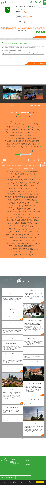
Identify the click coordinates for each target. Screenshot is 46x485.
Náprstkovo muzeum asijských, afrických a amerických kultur (22, 223)
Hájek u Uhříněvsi (41, 28)
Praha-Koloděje (28, 137)
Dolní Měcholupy (23, 28)
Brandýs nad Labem (16, 122)
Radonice (14, 141)
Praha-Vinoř (31, 140)
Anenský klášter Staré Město (33, 227)
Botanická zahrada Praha (30, 176)
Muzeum (18, 168)
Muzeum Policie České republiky (30, 202)
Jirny (30, 128)
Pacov (25, 132)
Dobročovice (36, 123)
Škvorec (13, 143)
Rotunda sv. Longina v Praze (14, 205)
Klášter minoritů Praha (30, 200)
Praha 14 (9, 134)
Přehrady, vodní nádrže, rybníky (8, 162)
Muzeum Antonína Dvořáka (14, 202)
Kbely (37, 128)
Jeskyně (25, 165)
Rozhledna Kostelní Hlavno (29, 233)
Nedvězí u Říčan (30, 131)
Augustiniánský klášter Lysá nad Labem (16, 193)
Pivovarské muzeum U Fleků (29, 225)
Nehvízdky (37, 131)
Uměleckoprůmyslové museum (23, 222)
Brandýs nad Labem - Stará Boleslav (31, 122)
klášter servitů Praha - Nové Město (29, 219)
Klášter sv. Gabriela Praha (13, 253)
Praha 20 (25, 134)
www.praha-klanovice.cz (28, 23)
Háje (37, 28)
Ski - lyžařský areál (33, 160)
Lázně (30, 165)
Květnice (39, 129)
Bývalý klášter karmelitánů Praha (14, 211)
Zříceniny (3, 165)
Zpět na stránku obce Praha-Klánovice (38, 63)
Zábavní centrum (25, 168)
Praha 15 (14, 134)
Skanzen (40, 160)
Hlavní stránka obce (42, 37)
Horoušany (9, 128)
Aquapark (20, 160)
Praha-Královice (13, 138)
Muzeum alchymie (32, 207)
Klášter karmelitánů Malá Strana (13, 242)
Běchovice (10, 27)
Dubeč (34, 28)
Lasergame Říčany (31, 174)
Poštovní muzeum (23, 197)
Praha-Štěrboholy (9, 140)
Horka (13, 126)
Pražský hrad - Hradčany (33, 243)
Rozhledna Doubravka (11, 173)
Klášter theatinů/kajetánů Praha (28, 245)
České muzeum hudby (13, 240)
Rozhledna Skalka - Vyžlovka (13, 184)
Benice (13, 27)
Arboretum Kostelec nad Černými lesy (19, 190)
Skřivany (8, 143)
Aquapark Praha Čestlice (28, 178)
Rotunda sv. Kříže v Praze (29, 230)
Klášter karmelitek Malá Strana (13, 234)
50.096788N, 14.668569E (27, 16)
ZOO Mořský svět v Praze (12, 194)
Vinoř (19, 146)
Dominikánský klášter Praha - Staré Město (28, 217)
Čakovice (35, 27)
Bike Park (43, 165)
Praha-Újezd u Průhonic (21, 140)
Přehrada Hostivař (16, 178)
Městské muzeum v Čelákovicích (17, 174)
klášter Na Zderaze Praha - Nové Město (15, 227)
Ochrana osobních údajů (8, 477)
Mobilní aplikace (28, 473)
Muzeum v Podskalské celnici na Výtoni (18, 231)
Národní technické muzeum (16, 200)
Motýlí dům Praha (35, 199)
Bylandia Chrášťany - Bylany (23, 199)
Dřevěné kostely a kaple (11, 165)
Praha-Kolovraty (37, 137)
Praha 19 (20, 134)
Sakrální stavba (33, 168)
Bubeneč (31, 27)
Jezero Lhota (33, 190)
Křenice (34, 129)
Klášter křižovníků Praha (16, 230)
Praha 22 (36, 134)
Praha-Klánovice (25, 6)
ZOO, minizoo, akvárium (11, 160)
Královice (29, 129)
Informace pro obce (27, 469)
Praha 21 (31, 134)
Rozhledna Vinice (10, 171)
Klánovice (7, 129)
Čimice (6, 28)
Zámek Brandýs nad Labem (16, 176)
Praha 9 (12, 135)
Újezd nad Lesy (9, 146)
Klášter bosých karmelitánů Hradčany (17, 251)
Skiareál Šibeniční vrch (15, 225)
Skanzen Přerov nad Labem (18, 181)
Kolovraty (18, 129)
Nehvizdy (8, 132)
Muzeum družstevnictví (31, 191)
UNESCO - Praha (33, 231)
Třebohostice (24, 144)
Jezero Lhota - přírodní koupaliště (29, 188)
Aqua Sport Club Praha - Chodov (15, 182)
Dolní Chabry (17, 28)
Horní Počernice (29, 126)
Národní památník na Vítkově (31, 187)
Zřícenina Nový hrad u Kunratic (16, 191)
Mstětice (23, 131)
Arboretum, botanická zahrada (22, 162)
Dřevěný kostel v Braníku (31, 249)
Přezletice (37, 140)
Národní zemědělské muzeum (30, 205)
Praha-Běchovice (19, 135)
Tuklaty (30, 144)
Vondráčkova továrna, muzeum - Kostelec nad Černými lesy (23, 216)
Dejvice (12, 28)
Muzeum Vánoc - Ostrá (27, 234)
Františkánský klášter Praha (23, 208)
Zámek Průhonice (30, 181)
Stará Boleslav (24, 143)
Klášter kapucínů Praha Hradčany (29, 253)
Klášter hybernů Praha (12, 197)
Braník (20, 27)
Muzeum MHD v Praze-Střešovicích (23, 256)
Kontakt (23, 477)
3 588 (25, 21)
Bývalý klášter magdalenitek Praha (29, 240)
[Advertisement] (23, 76)
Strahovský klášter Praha (15, 254)
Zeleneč (38, 146)
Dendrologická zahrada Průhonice (14, 179)
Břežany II (8, 123)
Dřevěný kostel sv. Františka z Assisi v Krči (29, 194)
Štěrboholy (31, 143)
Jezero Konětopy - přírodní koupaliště (16, 243)
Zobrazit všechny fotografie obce (23, 101)
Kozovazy (23, 129)
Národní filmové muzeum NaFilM (31, 211)
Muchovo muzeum (10, 199)
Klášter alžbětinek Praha (13, 220)
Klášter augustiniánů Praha (14, 236)
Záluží (30, 146)
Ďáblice (9, 28)
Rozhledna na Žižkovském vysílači (14, 187)
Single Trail (12, 168)
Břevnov (23, 27)
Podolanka (31, 132)
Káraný (34, 128)
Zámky (42, 162)
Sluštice (18, 143)
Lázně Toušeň (12, 131)
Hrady (38, 162)
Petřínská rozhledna (33, 251)
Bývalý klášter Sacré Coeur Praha (16, 249)
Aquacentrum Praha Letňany (31, 179)
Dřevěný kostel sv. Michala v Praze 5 (23, 246)
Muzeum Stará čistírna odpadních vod (31, 242)
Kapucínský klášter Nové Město (32, 196)
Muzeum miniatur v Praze (29, 254)
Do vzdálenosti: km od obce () (17, 151)
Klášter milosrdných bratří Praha (30, 213)
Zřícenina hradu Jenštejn (33, 171)
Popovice (37, 132)
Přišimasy (9, 141)
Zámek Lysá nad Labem (33, 193)
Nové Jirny (14, 132)
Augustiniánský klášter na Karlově (13, 204)
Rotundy (20, 165)
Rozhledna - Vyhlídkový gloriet (31, 182)
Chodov (43, 27)
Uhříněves (35, 144)
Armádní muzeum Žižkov (13, 188)
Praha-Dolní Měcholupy (30, 135)
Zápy (34, 146)
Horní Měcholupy (20, 126)
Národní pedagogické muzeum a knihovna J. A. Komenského (22, 237)
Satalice (26, 141)
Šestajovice (31, 141)
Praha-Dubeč (20, 137)
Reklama (28, 464)
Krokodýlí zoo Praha (29, 185)
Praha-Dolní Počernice (10, 137)
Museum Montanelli (14, 245)
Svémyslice (10, 144)
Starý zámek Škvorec (21, 171)
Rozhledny (33, 162)
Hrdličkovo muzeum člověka (14, 213)
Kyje (7, 131)
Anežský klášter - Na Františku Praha (31, 204)
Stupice (37, 143)
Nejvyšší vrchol (36, 165)
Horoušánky (37, 126)
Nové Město (21, 132)
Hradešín (20, 128)
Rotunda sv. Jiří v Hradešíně (33, 173)
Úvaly (15, 146)
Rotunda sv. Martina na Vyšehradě (29, 220)
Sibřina (37, 141)
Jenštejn (26, 128)
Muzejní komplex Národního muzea (14, 196)
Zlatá (23, 148)
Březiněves (27, 27)
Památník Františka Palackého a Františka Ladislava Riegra (22, 210)
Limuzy (18, 131)
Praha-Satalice (33, 138)
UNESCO (26, 160)
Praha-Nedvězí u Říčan (23, 138)
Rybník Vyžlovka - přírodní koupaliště (30, 184)
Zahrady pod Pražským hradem (30, 236)
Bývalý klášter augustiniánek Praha (17, 207)
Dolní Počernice (29, 28)
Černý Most (39, 27)
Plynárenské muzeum (17, 185)
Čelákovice (18, 123)
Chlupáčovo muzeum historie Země (23, 214)
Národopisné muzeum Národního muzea (22, 248)
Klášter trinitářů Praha (11, 217)
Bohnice (16, 27)
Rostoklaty (20, 141)
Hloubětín (8, 126)
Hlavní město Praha (26, 12)
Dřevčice (25, 125)
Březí (13, 123)
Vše (4, 160)
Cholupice (3, 28)
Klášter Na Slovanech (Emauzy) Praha (16, 228)
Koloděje (12, 129)
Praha (24, 11)
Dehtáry (30, 123)
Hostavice (15, 128)
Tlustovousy (17, 144)
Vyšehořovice (24, 146)
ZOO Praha (37, 234)
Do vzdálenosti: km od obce (19, 112)
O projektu (27, 460)
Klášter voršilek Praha (32, 228)
